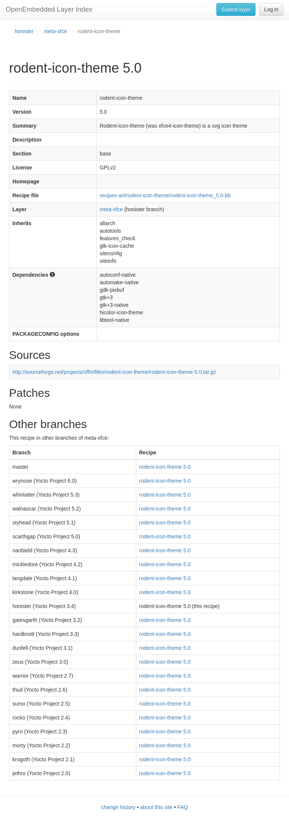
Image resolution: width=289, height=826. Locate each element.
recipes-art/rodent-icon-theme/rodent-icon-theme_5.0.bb (165, 195)
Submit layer (236, 9)
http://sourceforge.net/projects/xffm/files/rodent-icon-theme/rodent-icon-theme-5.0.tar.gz (114, 372)
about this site (156, 807)
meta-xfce (55, 31)
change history (118, 807)
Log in (271, 9)
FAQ (182, 807)
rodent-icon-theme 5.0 (165, 467)
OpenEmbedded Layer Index (49, 9)
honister (24, 31)
